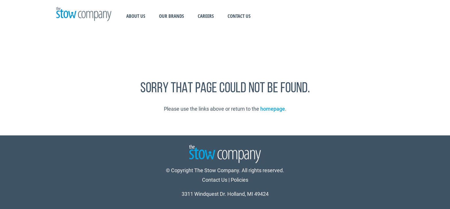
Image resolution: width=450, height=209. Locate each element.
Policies (239, 180)
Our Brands (171, 16)
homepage (272, 109)
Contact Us (239, 16)
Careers (206, 16)
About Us (135, 16)
